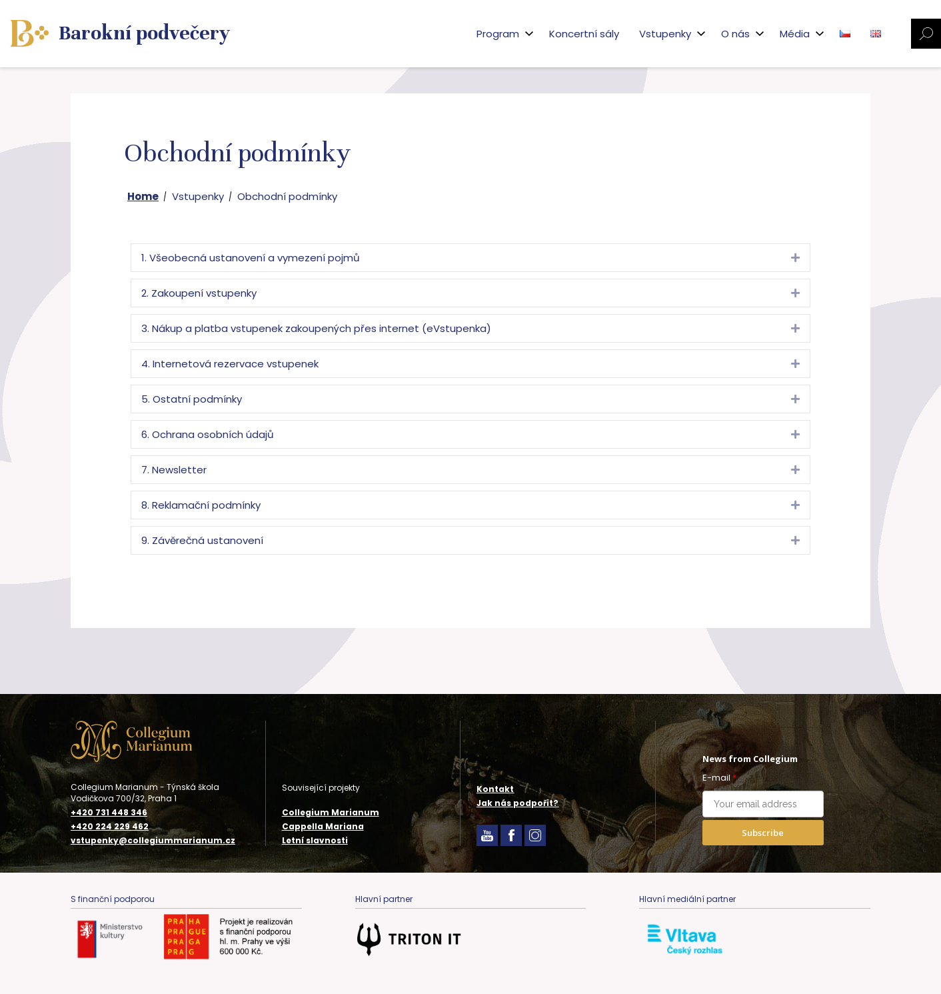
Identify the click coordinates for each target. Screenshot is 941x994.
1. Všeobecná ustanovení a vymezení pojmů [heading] (250, 258)
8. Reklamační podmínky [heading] (201, 505)
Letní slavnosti (315, 840)
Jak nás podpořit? (517, 803)
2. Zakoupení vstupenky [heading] (199, 293)
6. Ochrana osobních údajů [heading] (207, 434)
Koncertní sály (584, 34)
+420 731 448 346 (109, 812)
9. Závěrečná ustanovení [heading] (202, 540)
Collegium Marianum (330, 812)
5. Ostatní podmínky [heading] (191, 399)
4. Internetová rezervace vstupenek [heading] (230, 364)
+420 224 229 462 (110, 826)
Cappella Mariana (323, 826)
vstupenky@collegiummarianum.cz (153, 840)
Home (143, 196)
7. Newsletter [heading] (174, 470)
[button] (795, 258)
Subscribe (763, 833)
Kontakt (495, 789)
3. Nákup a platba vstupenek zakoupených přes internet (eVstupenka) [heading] (316, 328)
